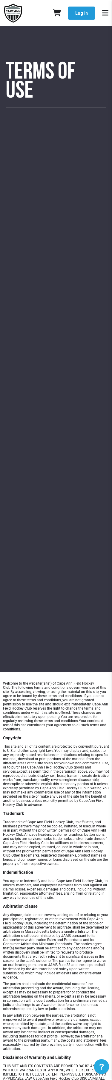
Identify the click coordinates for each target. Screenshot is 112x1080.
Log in (81, 13)
